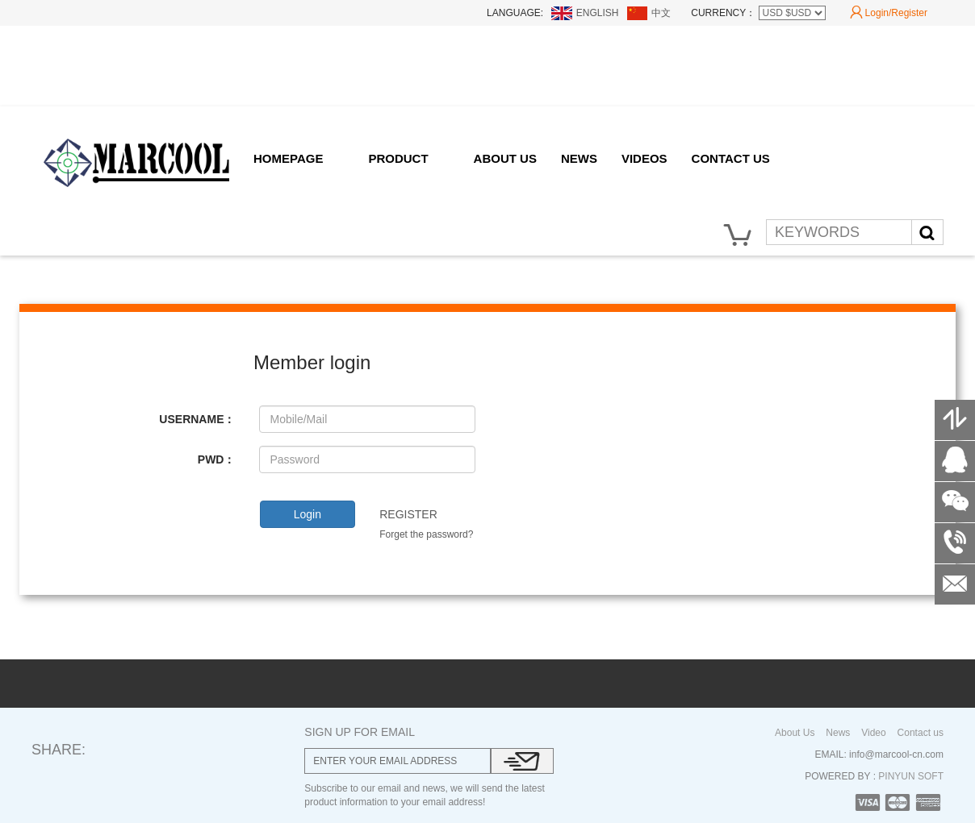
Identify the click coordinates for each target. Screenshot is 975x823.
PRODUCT (398, 158)
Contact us (921, 732)
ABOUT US (505, 158)
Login (307, 514)
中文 (661, 13)
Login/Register (888, 13)
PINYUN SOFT (910, 776)
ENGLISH (597, 13)
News (838, 732)
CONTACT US (731, 158)
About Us (794, 732)
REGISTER (408, 514)
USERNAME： (197, 419)
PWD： (217, 459)
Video (873, 732)
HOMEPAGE (288, 158)
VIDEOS (644, 158)
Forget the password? (426, 534)
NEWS (579, 158)
